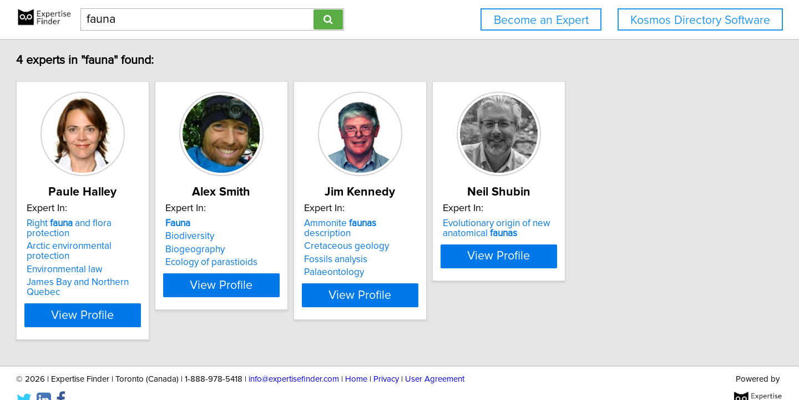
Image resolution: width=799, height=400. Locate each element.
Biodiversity (268, 236)
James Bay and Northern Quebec (146, 262)
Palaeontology (440, 262)
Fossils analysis (441, 249)
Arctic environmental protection (142, 236)
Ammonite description (470, 223)
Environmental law (115, 249)
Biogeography (273, 249)
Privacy (386, 360)
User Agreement (434, 360)
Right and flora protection (142, 223)
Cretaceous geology (452, 236)
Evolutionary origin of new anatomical (630, 228)
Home (356, 360)
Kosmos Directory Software (700, 20)
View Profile (147, 285)
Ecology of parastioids (290, 262)
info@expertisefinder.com (294, 360)
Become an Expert (541, 20)
